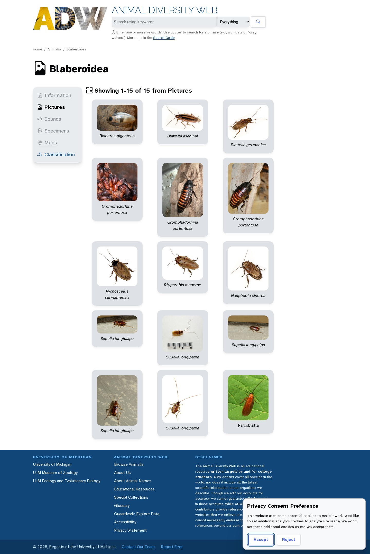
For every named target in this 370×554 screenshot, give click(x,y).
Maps (47, 142)
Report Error (172, 546)
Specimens (53, 131)
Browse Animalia (128, 464)
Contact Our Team (138, 546)
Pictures (51, 107)
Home (37, 49)
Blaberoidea (76, 49)
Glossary (122, 505)
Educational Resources (134, 489)
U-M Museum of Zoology (55, 472)
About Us (122, 472)
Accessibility (125, 522)
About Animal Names (132, 480)
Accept (261, 539)
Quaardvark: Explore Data (136, 513)
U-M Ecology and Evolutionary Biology (66, 480)
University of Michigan (52, 464)
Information (54, 95)
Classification (56, 154)
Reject (288, 539)
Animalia (54, 49)
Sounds (49, 119)
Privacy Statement (130, 530)
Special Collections (131, 497)
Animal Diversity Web (164, 10)
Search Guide (164, 37)
